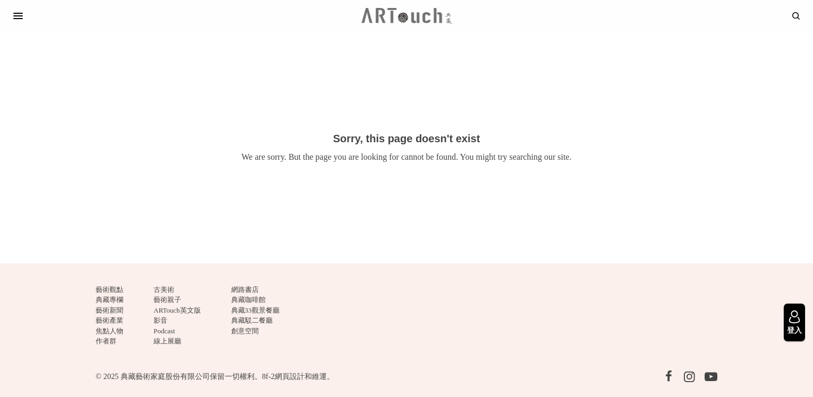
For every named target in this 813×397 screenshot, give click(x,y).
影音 (160, 320)
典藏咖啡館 (248, 300)
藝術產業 (109, 320)
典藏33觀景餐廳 (255, 310)
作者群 (106, 341)
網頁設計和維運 (301, 376)
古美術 (164, 290)
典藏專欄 (109, 300)
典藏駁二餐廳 (252, 320)
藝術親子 (167, 300)
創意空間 (245, 331)
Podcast (164, 331)
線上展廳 (167, 341)
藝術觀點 (109, 290)
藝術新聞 (109, 310)
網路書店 (245, 290)
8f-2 (268, 376)
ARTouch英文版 (177, 310)
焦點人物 (109, 331)
